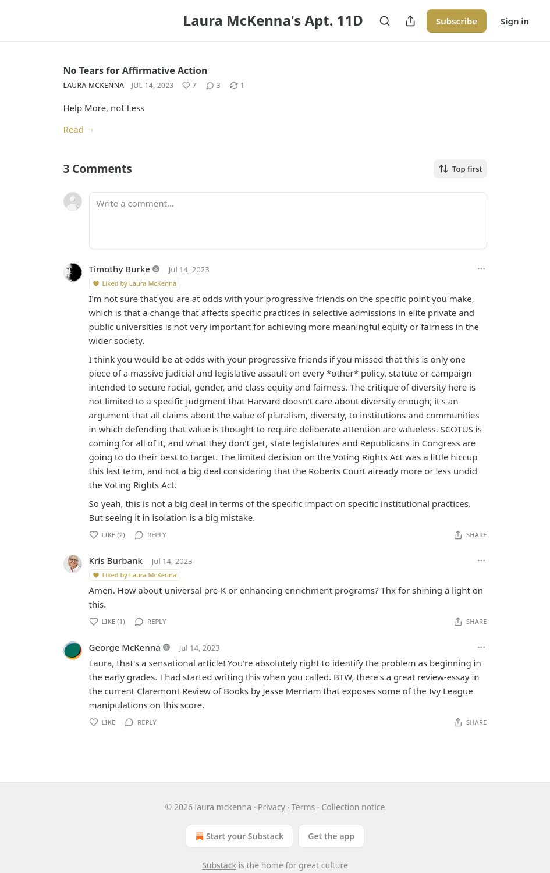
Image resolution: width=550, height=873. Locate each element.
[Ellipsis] (481, 269)
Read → (79, 129)
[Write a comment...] (288, 220)
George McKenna (125, 647)
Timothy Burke (119, 269)
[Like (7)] (189, 86)
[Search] (384, 21)
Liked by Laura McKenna (134, 283)
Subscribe (456, 21)
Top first (460, 169)
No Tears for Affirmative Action (135, 70)
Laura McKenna (94, 85)
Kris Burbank (116, 560)
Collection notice (353, 806)
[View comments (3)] (213, 86)
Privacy (271, 806)
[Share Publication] (410, 21)
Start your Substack (238, 836)
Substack (219, 865)
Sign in (515, 21)
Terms (303, 806)
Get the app (331, 836)
